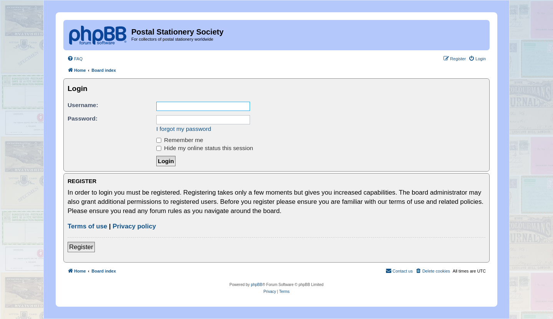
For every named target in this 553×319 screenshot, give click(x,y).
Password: (83, 118)
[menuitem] (75, 58)
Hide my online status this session (204, 148)
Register (81, 247)
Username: (83, 105)
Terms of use (87, 226)
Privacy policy (134, 226)
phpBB (256, 285)
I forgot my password (183, 129)
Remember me (179, 140)
